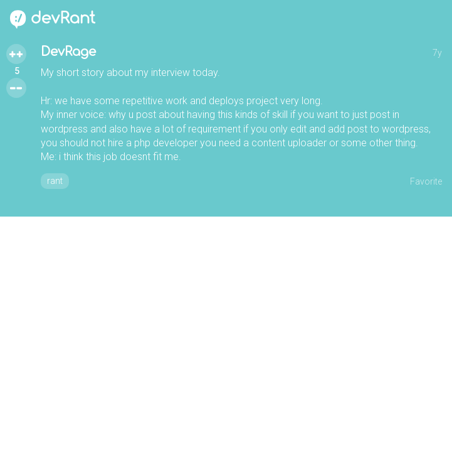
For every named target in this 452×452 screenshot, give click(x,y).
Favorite (426, 181)
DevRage (68, 52)
